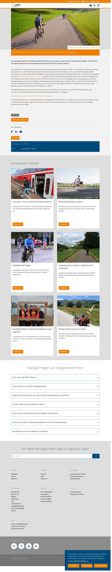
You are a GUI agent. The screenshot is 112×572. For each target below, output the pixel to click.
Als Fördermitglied (46, 499)
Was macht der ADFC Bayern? (25, 377)
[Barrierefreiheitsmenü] (91, 5)
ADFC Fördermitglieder (17, 508)
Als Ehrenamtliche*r (46, 496)
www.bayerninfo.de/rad (28, 149)
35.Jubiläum (74, 470)
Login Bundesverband (17, 528)
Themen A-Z (44, 479)
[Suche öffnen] (94, 5)
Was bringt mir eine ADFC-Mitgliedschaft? (29, 386)
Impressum (14, 558)
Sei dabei (43, 488)
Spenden (85, 1)
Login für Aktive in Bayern (18, 526)
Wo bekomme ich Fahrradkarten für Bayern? (30, 431)
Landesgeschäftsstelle (17, 506)
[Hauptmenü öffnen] (98, 5)
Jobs (12, 501)
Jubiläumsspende (75, 479)
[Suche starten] (95, 456)
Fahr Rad (43, 474)
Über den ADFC (15, 492)
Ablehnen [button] (74, 566)
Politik (42, 476)
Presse (72, 488)
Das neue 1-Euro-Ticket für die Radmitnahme (32, 202)
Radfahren (15, 115)
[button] (13, 131)
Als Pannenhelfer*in (46, 501)
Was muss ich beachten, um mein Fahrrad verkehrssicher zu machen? (41, 395)
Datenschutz (23, 558)
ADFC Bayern (15, 488)
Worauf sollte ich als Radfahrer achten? (28, 404)
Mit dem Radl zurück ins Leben (72, 329)
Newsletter (95, 1)
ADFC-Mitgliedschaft (46, 492)
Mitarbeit (13, 496)
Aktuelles (14, 470)
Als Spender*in (45, 494)
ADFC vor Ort (15, 494)
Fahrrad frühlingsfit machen (71, 202)
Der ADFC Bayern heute (76, 476)
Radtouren (14, 479)
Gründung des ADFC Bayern (78, 474)
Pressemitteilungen (75, 492)
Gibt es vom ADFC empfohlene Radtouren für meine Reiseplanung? (40, 422)
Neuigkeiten (14, 474)
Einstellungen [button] (86, 566)
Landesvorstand (15, 503)
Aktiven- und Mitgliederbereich (19, 524)
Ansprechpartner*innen (76, 494)
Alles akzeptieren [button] (100, 566)
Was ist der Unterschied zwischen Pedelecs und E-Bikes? (35, 413)
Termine (13, 476)
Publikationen (15, 499)
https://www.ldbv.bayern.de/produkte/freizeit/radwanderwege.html (32, 96)
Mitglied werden (74, 1)
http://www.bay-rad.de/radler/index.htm (30, 76)
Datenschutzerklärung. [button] (81, 561)
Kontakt (13, 510)
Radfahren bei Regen (22, 265)
